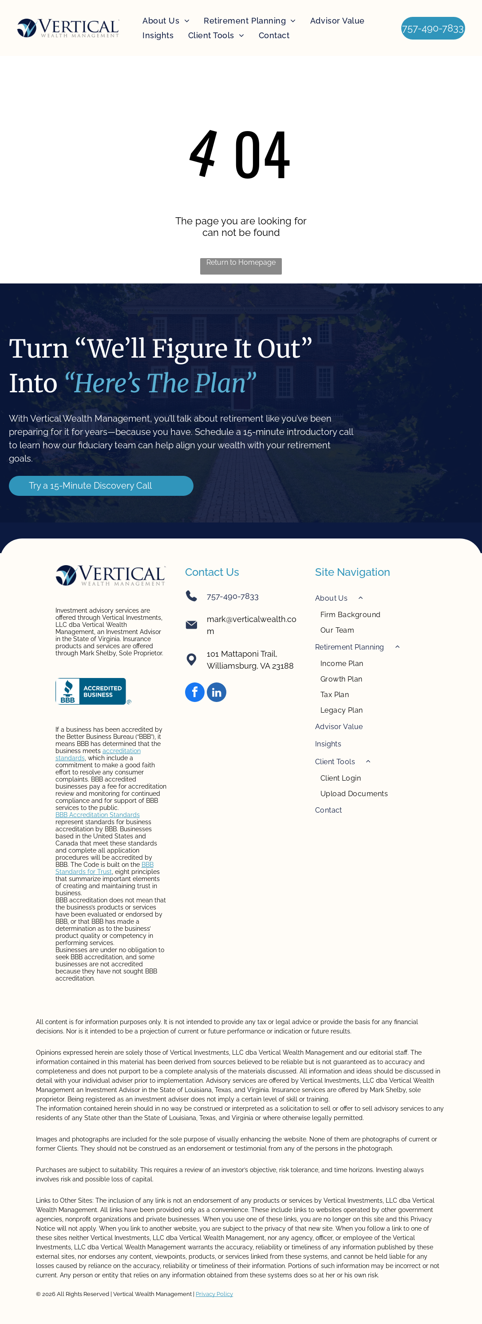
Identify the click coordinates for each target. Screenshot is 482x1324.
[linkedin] (216, 693)
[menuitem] (166, 21)
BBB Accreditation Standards (97, 814)
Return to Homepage (241, 262)
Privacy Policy (214, 1294)
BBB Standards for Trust (104, 868)
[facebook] (195, 693)
